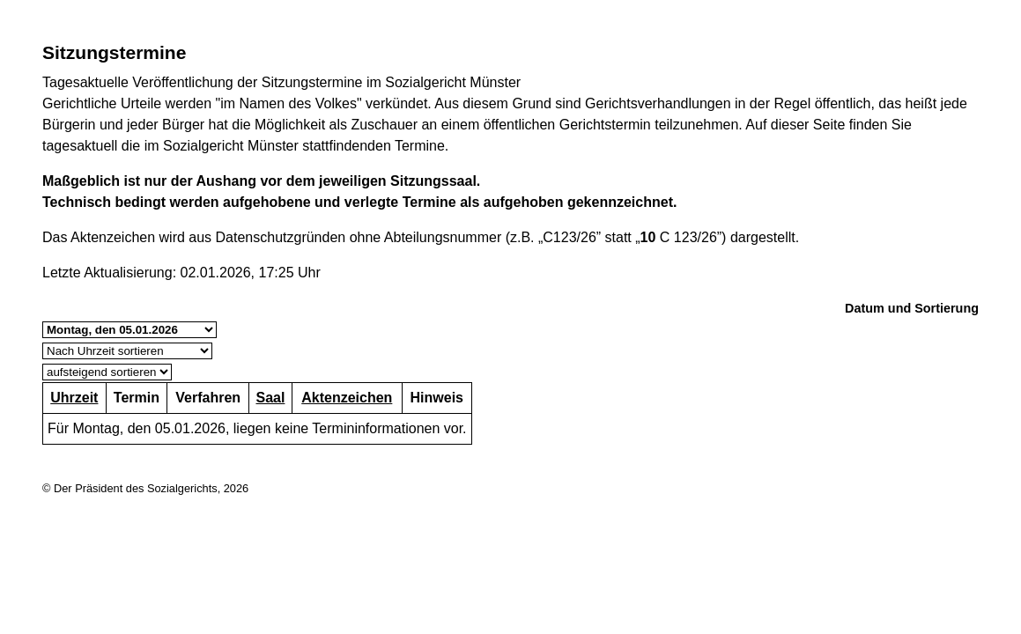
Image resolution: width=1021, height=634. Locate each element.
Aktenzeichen (346, 397)
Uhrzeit (74, 397)
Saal (270, 397)
